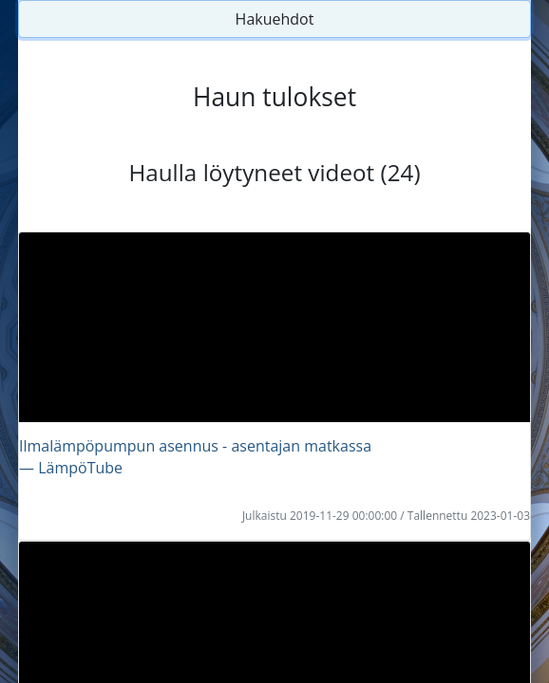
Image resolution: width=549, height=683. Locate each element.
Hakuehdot (275, 19)
